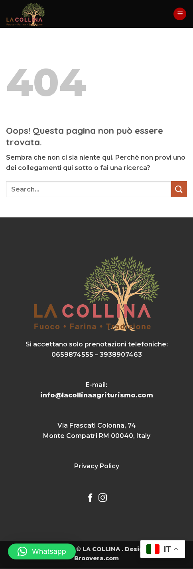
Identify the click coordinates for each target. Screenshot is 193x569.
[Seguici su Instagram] (102, 498)
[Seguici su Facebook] (90, 498)
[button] (179, 14)
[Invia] (179, 189)
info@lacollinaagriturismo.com (96, 395)
